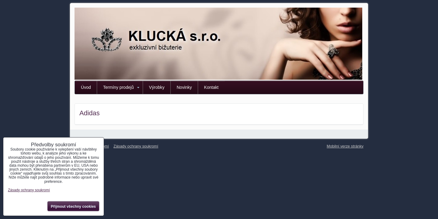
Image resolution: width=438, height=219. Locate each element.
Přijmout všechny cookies (73, 206)
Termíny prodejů (118, 87)
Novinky (184, 87)
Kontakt (211, 87)
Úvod (86, 87)
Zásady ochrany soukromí (135, 146)
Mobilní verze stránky (345, 146)
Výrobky (157, 87)
